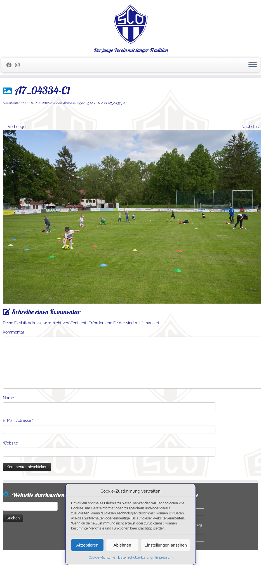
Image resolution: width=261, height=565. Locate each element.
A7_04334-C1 (117, 103)
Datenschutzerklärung (135, 557)
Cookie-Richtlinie (102, 557)
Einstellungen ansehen (165, 545)
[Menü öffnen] (252, 65)
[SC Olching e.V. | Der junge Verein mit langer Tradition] (130, 24)
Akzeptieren (87, 545)
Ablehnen (122, 545)
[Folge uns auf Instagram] (19, 65)
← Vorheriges (15, 126)
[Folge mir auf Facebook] (10, 65)
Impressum (164, 557)
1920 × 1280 (94, 103)
